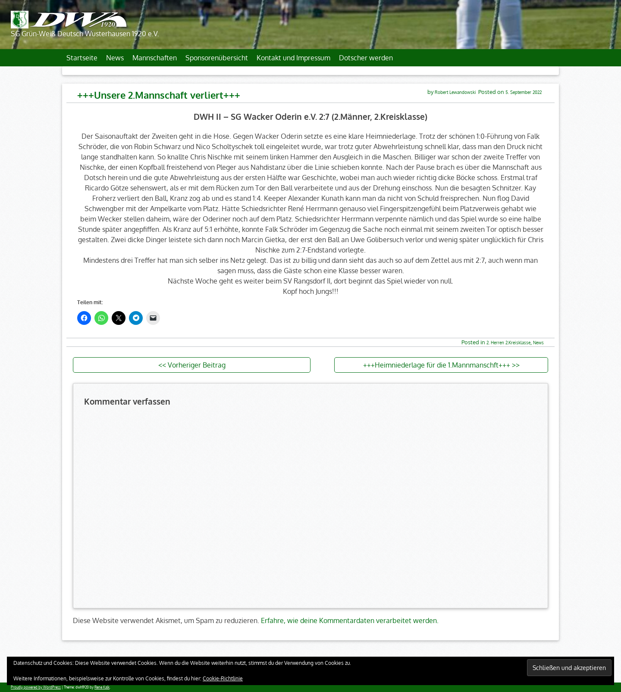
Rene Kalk (102, 687)
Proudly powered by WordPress (36, 687)
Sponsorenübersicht (216, 57)
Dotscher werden (366, 57)
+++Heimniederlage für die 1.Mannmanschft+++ (436, 365)
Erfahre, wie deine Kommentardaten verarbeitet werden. (350, 620)
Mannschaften (154, 57)
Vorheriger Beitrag (197, 365)
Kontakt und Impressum (293, 57)
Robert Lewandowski (455, 92)
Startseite (81, 57)
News (115, 57)
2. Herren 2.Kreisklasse (508, 342)
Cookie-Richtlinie (223, 678)
